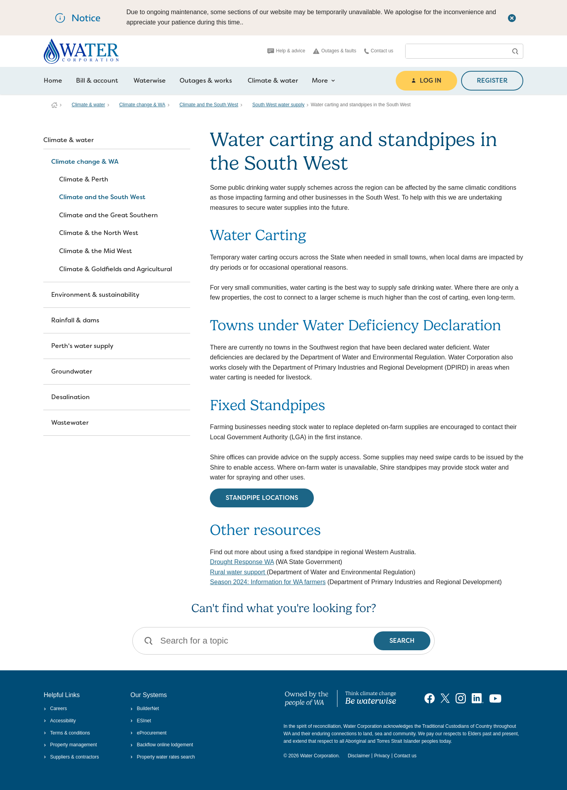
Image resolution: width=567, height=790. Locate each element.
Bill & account (97, 80)
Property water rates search (162, 757)
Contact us (378, 51)
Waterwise (149, 80)
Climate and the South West (209, 104)
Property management (70, 744)
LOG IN (426, 80)
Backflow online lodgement (161, 744)
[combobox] (456, 51)
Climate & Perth (83, 179)
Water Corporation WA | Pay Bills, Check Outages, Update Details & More (54, 105)
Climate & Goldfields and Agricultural (115, 269)
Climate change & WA (142, 104)
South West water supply (278, 104)
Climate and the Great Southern (108, 215)
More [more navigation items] (323, 80)
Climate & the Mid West (95, 251)
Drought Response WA (242, 562)
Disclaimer (359, 755)
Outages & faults (334, 51)
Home (53, 80)
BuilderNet (144, 708)
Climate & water (273, 80)
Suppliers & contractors (71, 757)
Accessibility (60, 720)
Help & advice (286, 51)
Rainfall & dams (75, 320)
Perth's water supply (82, 346)
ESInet (140, 720)
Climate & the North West (98, 233)
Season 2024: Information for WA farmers (268, 582)
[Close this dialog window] (512, 18)
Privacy (381, 755)
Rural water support (238, 572)
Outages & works (206, 80)
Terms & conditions (67, 733)
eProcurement (148, 733)
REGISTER (492, 80)
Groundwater (71, 371)
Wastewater (70, 422)
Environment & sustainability (95, 294)
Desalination (70, 397)
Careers (55, 708)
